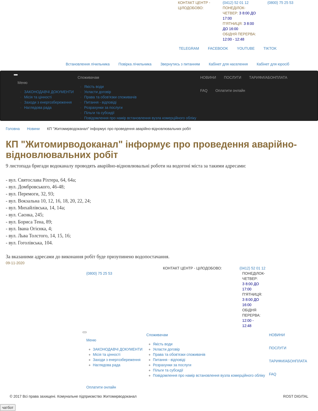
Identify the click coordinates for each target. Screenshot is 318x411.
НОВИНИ (208, 77)
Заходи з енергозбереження (48, 102)
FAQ (203, 90)
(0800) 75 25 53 (280, 3)
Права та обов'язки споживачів (110, 97)
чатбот (7, 408)
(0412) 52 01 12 (236, 3)
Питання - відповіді (100, 102)
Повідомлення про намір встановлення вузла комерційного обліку (140, 118)
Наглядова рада (38, 107)
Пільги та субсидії (99, 113)
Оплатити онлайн (230, 90)
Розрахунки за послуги (103, 107)
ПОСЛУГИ (232, 77)
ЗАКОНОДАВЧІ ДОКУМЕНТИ (49, 92)
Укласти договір (97, 92)
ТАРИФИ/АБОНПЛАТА (268, 77)
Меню (23, 83)
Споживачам (88, 77)
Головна (13, 129)
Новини (33, 129)
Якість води (94, 87)
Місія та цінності (38, 97)
